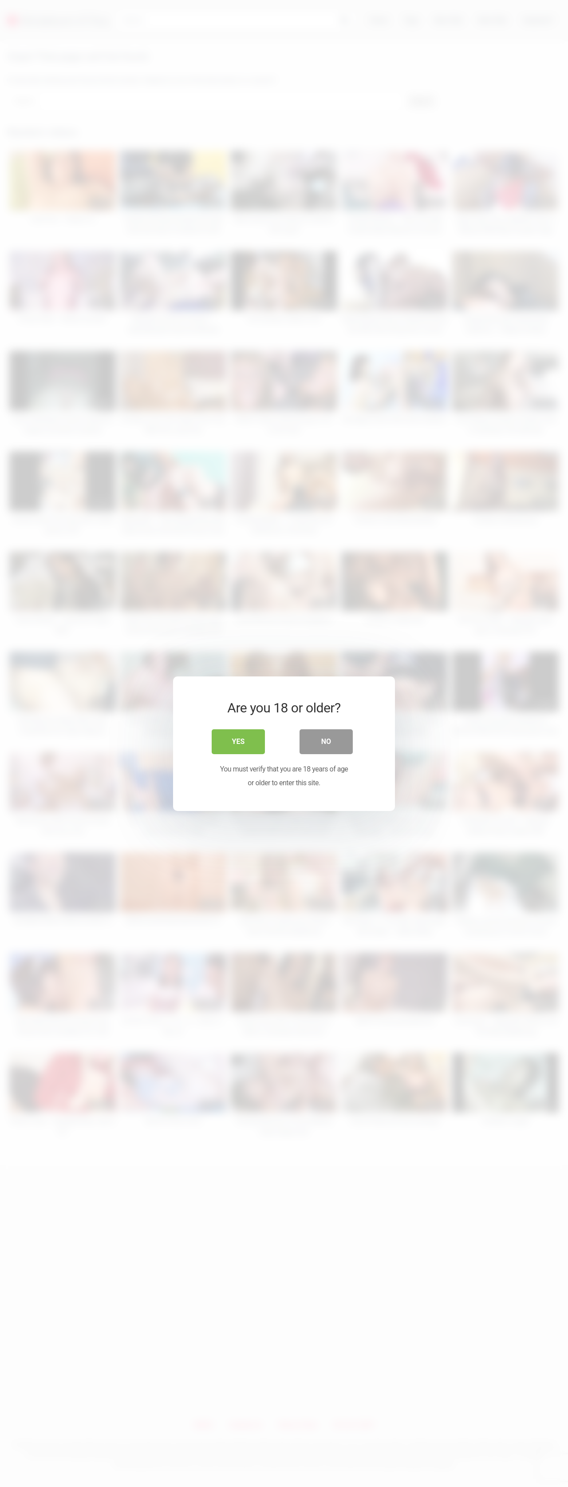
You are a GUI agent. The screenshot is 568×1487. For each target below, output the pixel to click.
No (326, 741)
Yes (238, 741)
